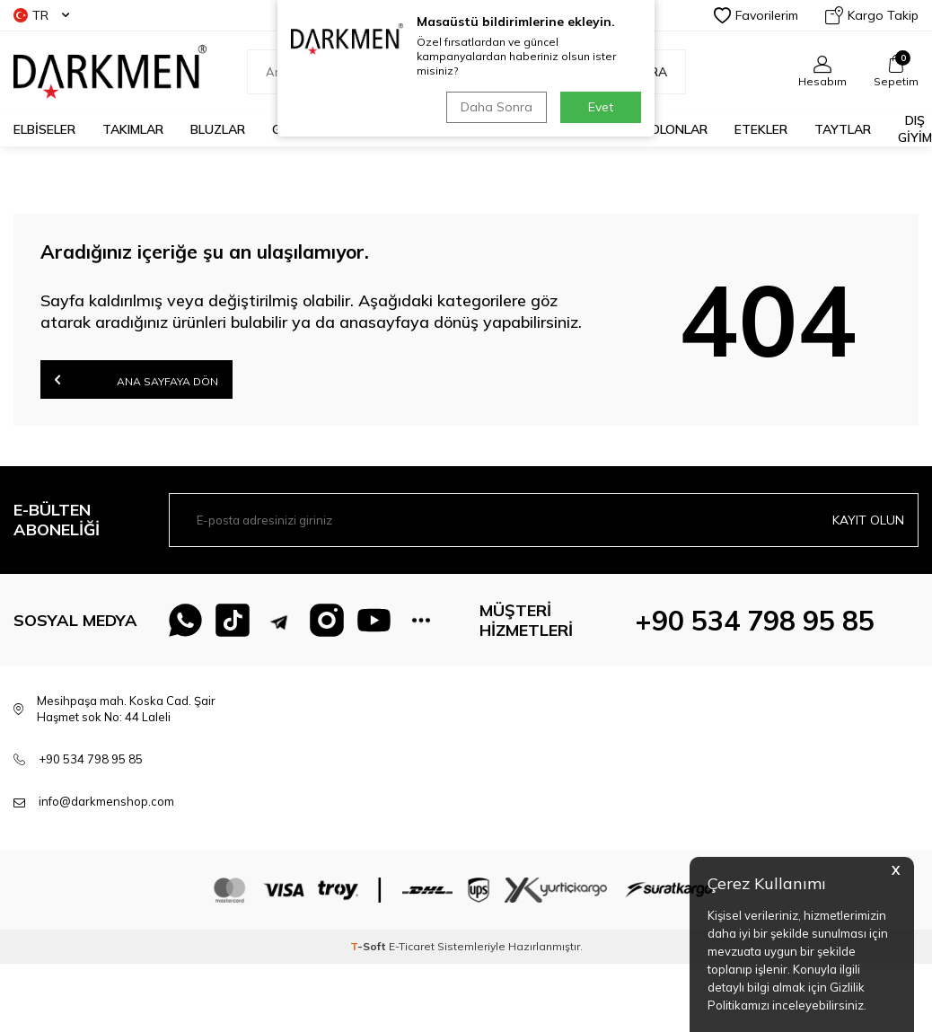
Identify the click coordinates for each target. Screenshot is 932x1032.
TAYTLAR (842, 129)
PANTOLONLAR (662, 129)
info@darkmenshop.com (106, 801)
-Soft (369, 946)
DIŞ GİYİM (915, 129)
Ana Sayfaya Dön (136, 379)
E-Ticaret (412, 946)
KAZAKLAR (382, 129)
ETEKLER (760, 129)
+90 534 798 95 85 (755, 621)
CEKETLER (472, 129)
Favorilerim (756, 15)
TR (41, 15)
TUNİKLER (560, 129)
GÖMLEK (297, 129)
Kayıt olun (868, 520)
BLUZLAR (217, 129)
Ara (644, 72)
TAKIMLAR (132, 129)
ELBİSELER (44, 129)
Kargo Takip (872, 15)
